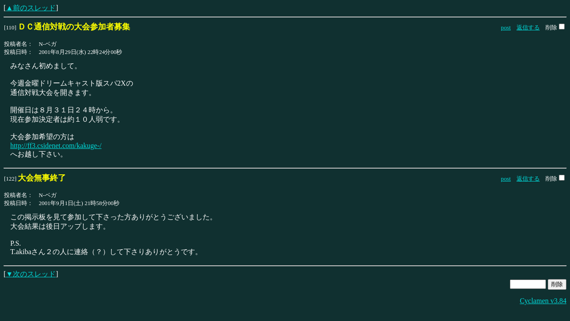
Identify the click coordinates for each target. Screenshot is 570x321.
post (506, 27)
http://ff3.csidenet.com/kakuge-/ (56, 145)
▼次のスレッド (31, 274)
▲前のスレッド (31, 8)
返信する (528, 27)
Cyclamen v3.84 (543, 301)
